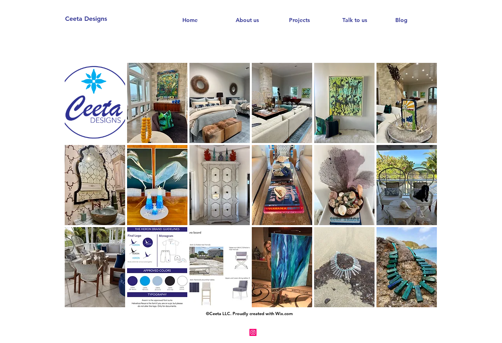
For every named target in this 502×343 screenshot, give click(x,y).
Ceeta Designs (86, 18)
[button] (95, 103)
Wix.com (284, 313)
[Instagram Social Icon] (252, 332)
